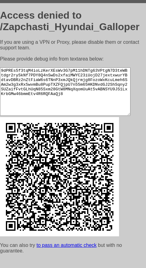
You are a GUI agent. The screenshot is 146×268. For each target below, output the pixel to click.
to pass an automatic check (67, 254)
